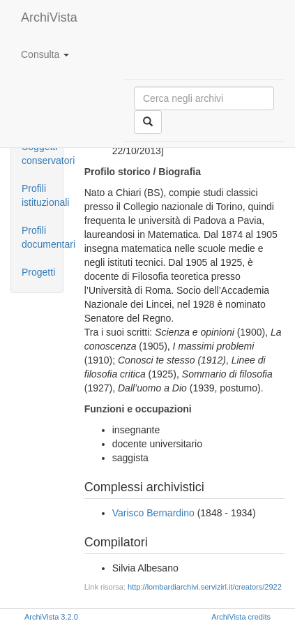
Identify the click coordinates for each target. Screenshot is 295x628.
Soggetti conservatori (42, 153)
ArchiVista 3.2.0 (51, 617)
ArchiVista (49, 17)
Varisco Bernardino (153, 512)
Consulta (45, 54)
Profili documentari (42, 237)
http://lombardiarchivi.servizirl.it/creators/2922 (205, 587)
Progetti (38, 272)
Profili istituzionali (42, 195)
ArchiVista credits (241, 617)
